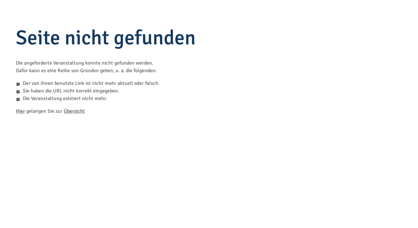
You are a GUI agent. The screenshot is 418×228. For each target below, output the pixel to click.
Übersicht (74, 111)
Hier (20, 111)
